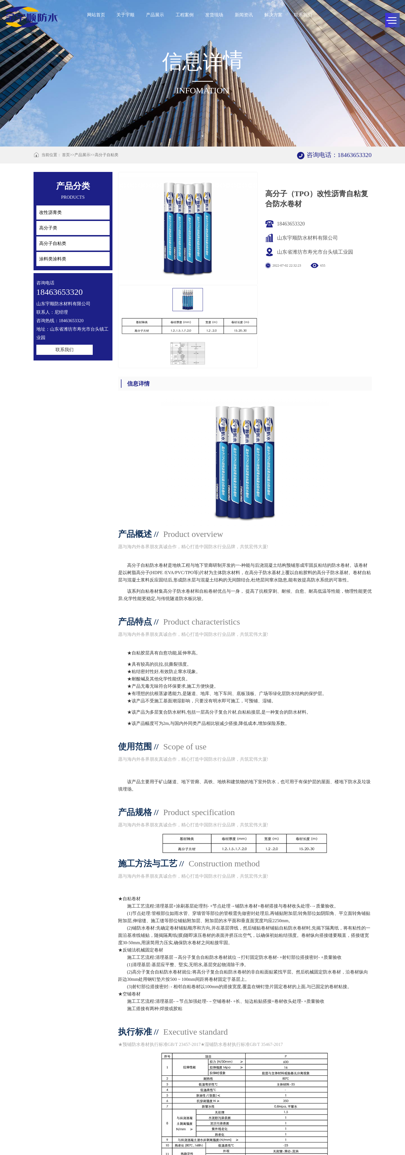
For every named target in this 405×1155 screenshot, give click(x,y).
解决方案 (273, 14)
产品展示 (155, 14)
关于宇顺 (125, 14)
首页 (66, 155)
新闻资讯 (244, 14)
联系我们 (303, 14)
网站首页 (96, 14)
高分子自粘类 (106, 155)
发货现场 (214, 14)
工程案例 (185, 14)
